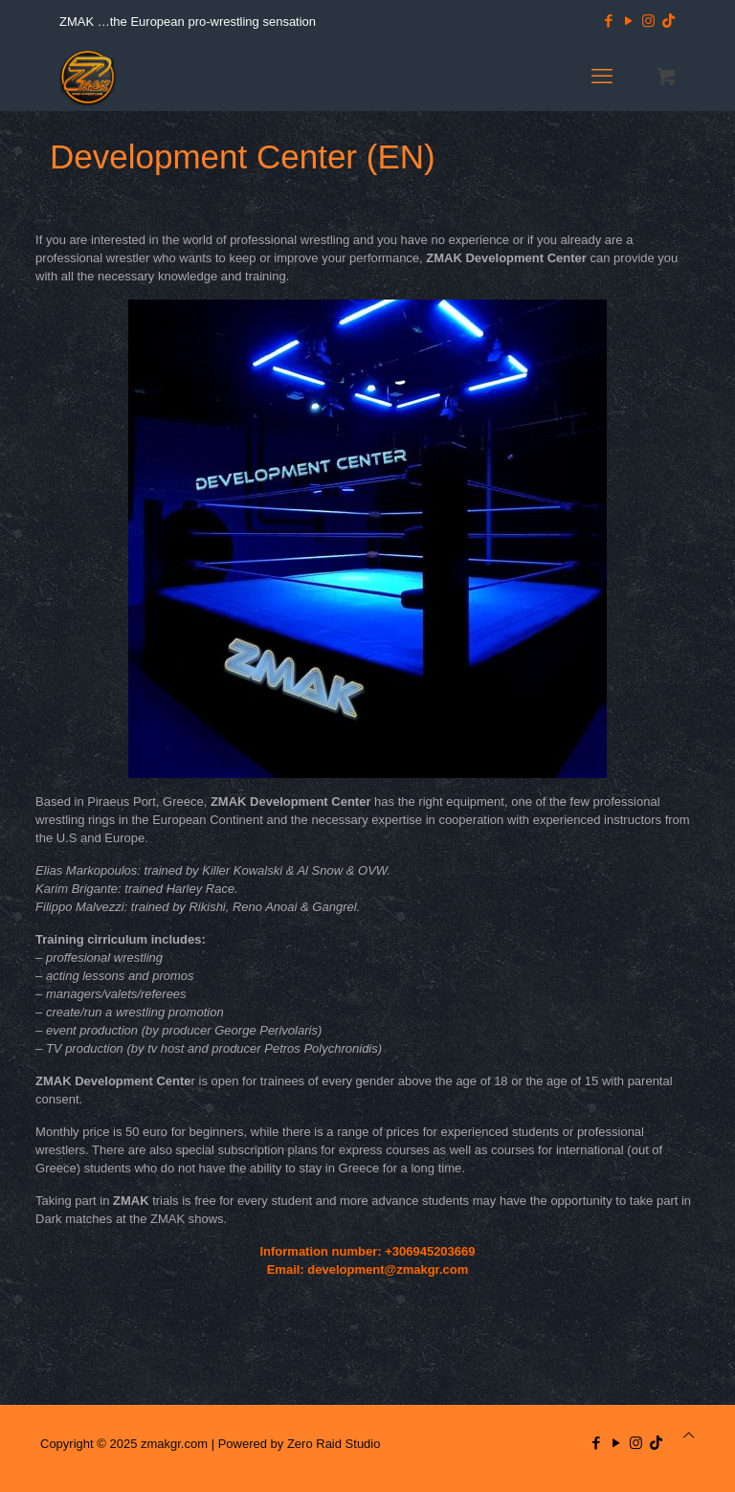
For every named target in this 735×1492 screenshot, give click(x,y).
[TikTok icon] (668, 20)
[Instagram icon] (648, 20)
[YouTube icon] (628, 20)
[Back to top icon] (688, 1435)
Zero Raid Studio (334, 1443)
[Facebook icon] (608, 20)
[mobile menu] (602, 76)
